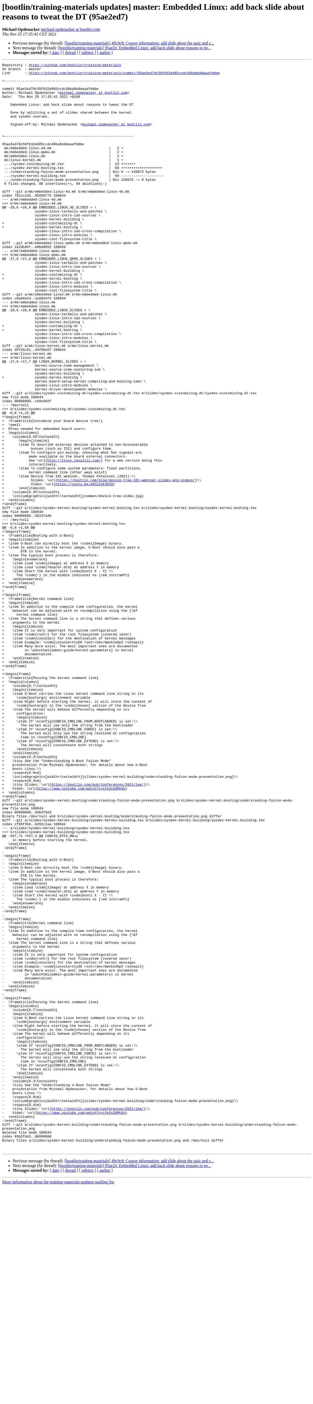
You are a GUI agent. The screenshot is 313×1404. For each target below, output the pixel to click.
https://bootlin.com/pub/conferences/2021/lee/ (97, 929)
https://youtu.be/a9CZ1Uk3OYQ (84, 568)
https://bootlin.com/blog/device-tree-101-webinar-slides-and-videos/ (126, 563)
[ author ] (105, 52)
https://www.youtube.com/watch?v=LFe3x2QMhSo (81, 933)
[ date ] (56, 52)
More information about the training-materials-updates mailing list (58, 1399)
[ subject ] (87, 52)
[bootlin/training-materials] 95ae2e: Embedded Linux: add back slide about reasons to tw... (134, 48)
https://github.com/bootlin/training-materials (75, 65)
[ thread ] (70, 52)
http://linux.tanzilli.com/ (74, 540)
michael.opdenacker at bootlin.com (70, 29)
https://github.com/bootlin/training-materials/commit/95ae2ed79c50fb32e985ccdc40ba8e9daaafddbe (124, 75)
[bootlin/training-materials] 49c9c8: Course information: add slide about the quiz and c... (139, 43)
